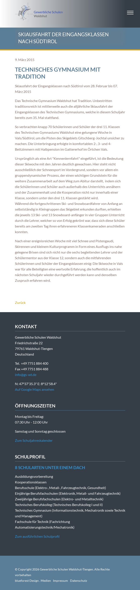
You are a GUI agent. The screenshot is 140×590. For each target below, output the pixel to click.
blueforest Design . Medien (33, 580)
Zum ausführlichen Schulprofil (37, 536)
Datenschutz (78, 580)
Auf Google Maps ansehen (34, 389)
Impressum (60, 580)
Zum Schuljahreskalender (34, 440)
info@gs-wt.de (25, 374)
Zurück (20, 302)
